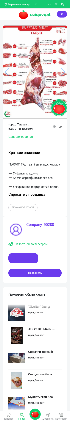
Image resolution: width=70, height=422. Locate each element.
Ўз (49, 4)
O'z (57, 4)
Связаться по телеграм (28, 244)
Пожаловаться (23, 207)
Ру (62, 4)
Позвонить (35, 272)
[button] (60, 30)
